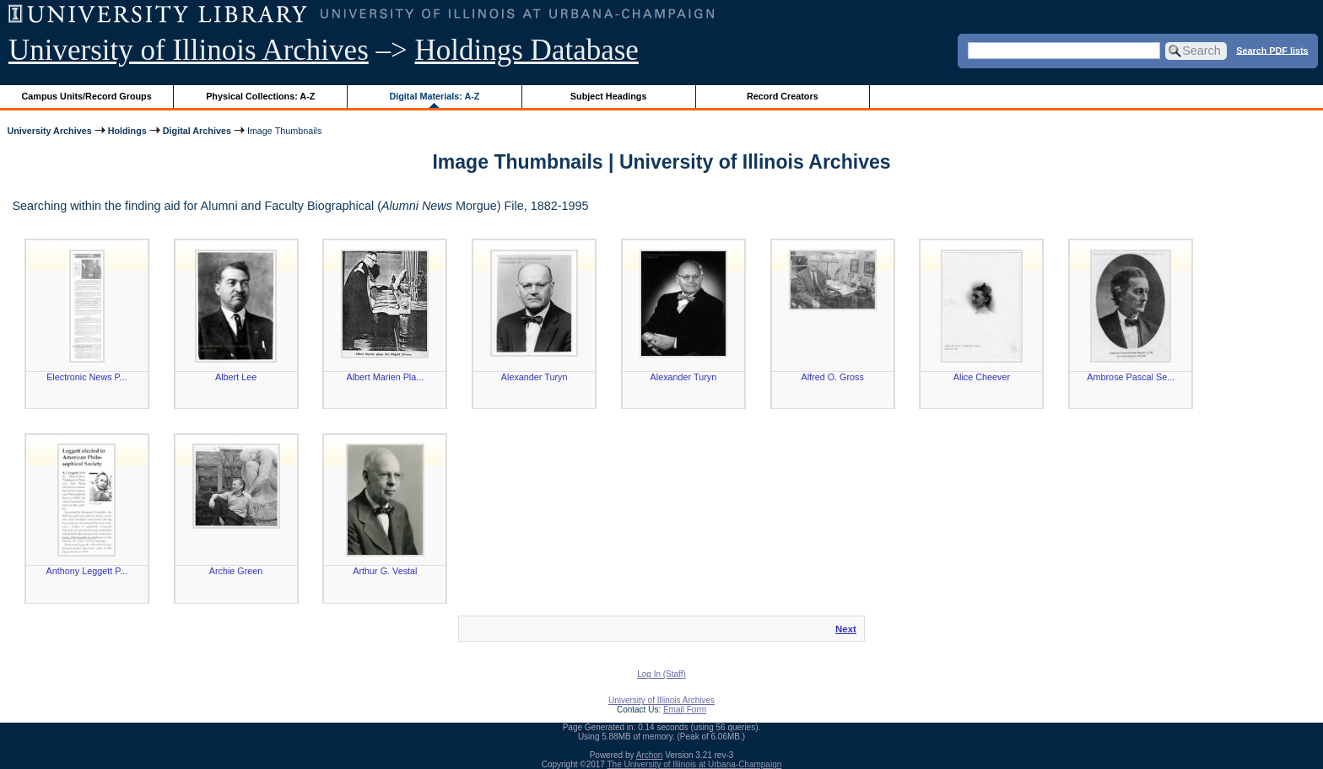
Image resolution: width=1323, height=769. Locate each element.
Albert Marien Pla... (385, 377)
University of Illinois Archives (188, 50)
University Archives (49, 131)
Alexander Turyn (534, 377)
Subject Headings (608, 96)
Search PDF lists (1272, 50)
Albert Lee (235, 377)
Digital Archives (197, 131)
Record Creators (782, 96)
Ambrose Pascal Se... (1130, 377)
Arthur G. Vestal (385, 571)
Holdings (127, 131)
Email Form (684, 709)
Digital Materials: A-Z (434, 96)
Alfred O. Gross (832, 377)
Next (845, 629)
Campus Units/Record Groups (87, 96)
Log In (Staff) (661, 674)
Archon (649, 755)
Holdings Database (527, 50)
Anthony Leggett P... (86, 571)
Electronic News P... (86, 377)
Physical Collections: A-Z (260, 96)
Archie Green (236, 571)
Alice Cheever (981, 377)
